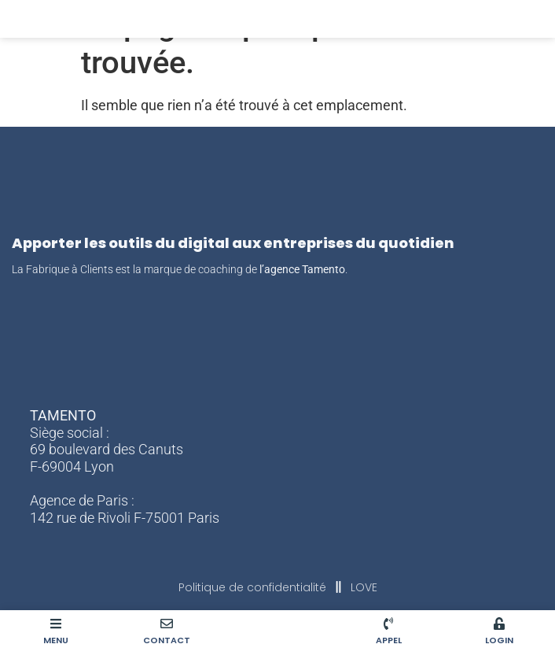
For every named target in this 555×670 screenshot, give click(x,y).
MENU (55, 640)
